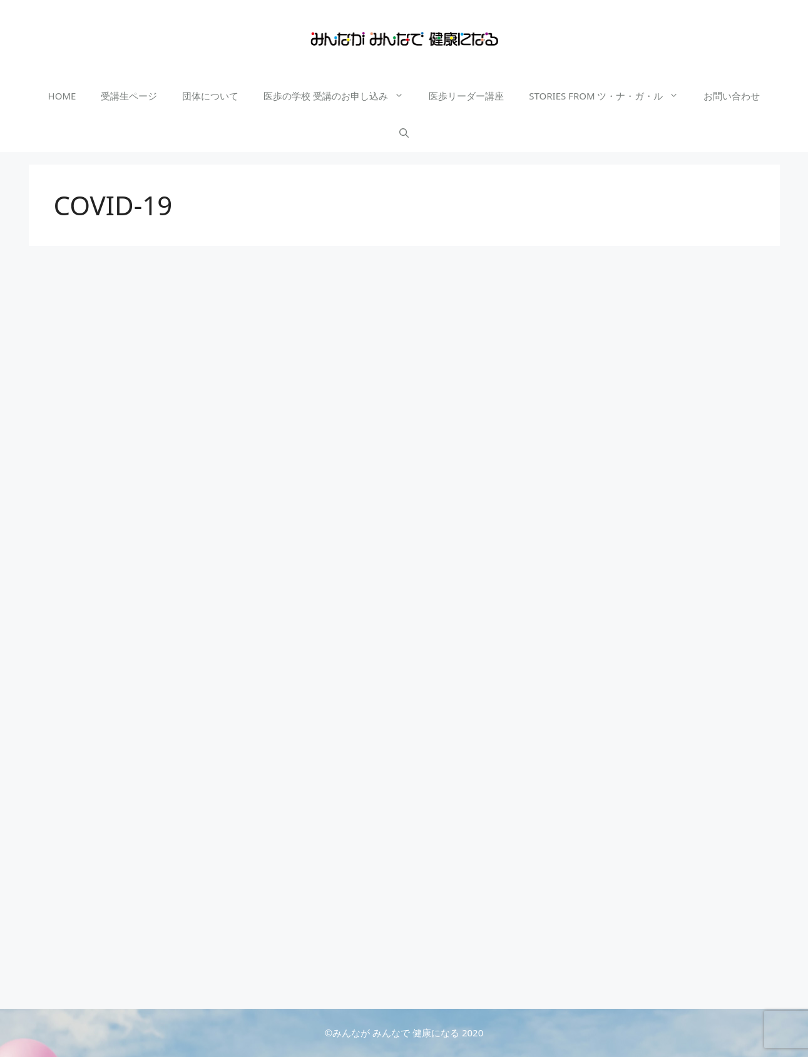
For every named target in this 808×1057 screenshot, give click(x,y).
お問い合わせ (731, 95)
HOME (62, 95)
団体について (210, 95)
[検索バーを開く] (404, 133)
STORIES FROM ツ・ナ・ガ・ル (610, 96)
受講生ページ (129, 95)
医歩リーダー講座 (466, 95)
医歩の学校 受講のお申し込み (339, 96)
